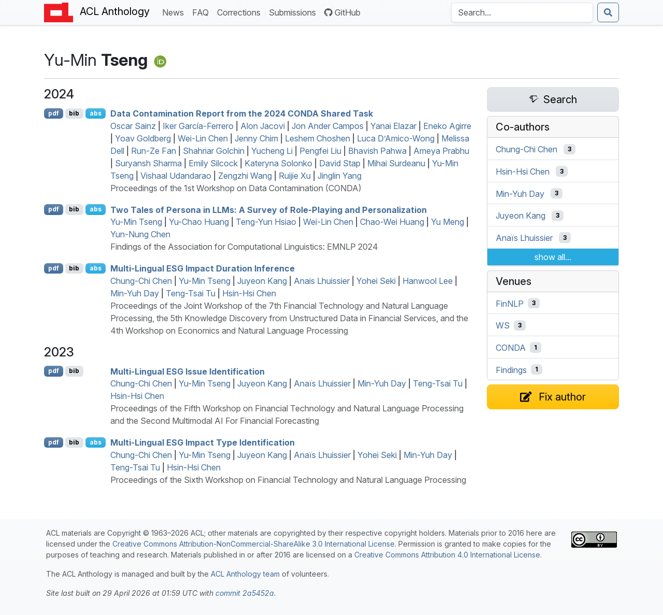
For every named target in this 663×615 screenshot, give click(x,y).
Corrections (241, 12)
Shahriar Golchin (213, 151)
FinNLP (510, 303)
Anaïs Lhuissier (322, 383)
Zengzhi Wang (245, 175)
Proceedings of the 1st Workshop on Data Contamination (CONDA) (236, 188)
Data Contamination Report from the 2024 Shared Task (241, 113)
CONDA (511, 347)
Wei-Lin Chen (203, 138)
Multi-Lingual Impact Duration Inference (202, 268)
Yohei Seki (376, 281)
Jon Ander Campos (328, 126)
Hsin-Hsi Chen (249, 293)
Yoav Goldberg (143, 138)
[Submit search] (608, 12)
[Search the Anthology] (522, 12)
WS (503, 325)
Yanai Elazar (393, 126)
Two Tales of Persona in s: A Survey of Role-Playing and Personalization (268, 209)
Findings (511, 369)
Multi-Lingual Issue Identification (187, 371)
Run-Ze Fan (153, 151)
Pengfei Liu (320, 151)
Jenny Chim (256, 138)
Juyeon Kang (262, 281)
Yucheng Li (272, 151)
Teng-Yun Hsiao (266, 222)
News (175, 12)
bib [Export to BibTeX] (74, 113)
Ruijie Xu (295, 175)
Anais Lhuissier (322, 281)
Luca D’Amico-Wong (396, 138)
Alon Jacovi (262, 126)
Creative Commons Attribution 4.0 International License (447, 554)
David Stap (340, 163)
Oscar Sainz (133, 126)
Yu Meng (447, 222)
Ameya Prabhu (441, 151)
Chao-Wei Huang (392, 222)
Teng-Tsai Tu (190, 293)
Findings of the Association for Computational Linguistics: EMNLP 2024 (244, 246)
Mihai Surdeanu (396, 163)
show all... (553, 257)
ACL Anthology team (245, 573)
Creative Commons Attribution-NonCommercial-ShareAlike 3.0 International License (253, 543)
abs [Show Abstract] (96, 113)
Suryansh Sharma (148, 163)
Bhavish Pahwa (377, 151)
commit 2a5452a (244, 593)
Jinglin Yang (340, 175)
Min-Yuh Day (134, 293)
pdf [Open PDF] (53, 113)
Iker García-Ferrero (198, 126)
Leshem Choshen (317, 138)
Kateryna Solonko (278, 163)
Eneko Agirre (447, 126)
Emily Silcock (213, 163)
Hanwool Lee (427, 281)
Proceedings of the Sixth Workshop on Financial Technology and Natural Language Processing (288, 480)
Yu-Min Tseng (136, 222)
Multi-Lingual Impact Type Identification (202, 442)
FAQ (202, 12)
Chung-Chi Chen (141, 281)
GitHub (342, 12)
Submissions (294, 12)
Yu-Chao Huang (199, 222)
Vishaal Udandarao (175, 175)
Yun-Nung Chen (140, 234)
